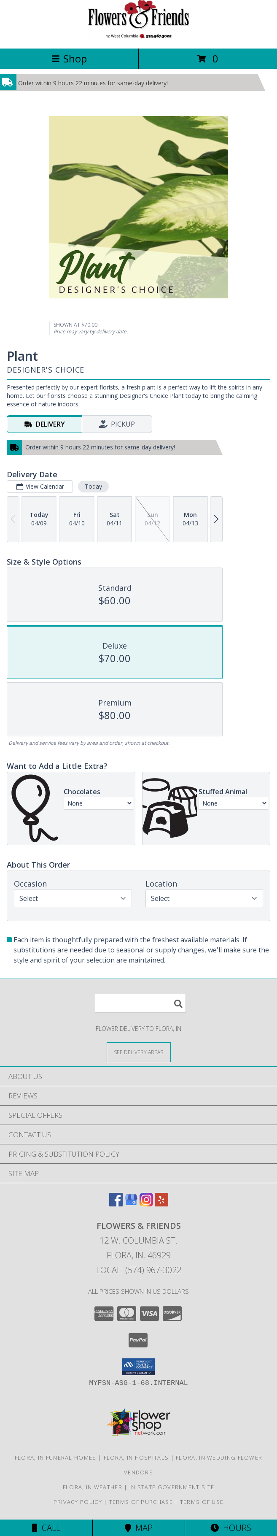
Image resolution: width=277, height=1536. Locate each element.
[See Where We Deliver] (139, 1052)
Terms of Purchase (141, 1502)
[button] (138, 1366)
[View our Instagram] (146, 1204)
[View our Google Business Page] (131, 1204)
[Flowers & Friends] (138, 36)
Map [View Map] (139, 1527)
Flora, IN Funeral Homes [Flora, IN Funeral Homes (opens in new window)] (56, 1457)
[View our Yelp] (161, 1204)
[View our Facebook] (116, 1204)
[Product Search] (140, 1003)
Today (93, 486)
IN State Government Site (171, 1487)
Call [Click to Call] (46, 1527)
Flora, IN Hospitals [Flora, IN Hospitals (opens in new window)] (136, 1457)
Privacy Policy (78, 1502)
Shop (69, 58)
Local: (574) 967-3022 (138, 1270)
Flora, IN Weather (92, 1487)
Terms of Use (202, 1502)
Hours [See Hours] (230, 1527)
